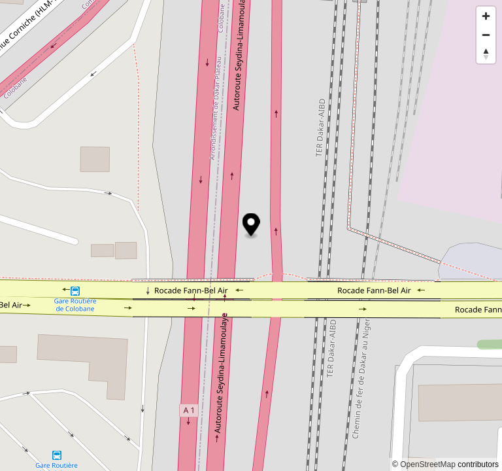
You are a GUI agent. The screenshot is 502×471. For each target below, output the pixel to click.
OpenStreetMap (428, 464)
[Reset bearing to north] (486, 53)
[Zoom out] (486, 35)
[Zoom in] (486, 16)
